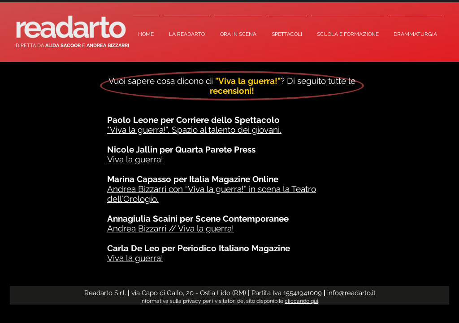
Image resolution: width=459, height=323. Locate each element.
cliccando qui (301, 301)
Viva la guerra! (135, 159)
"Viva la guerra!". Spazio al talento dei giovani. (194, 130)
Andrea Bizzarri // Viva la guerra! (170, 228)
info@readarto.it (351, 293)
